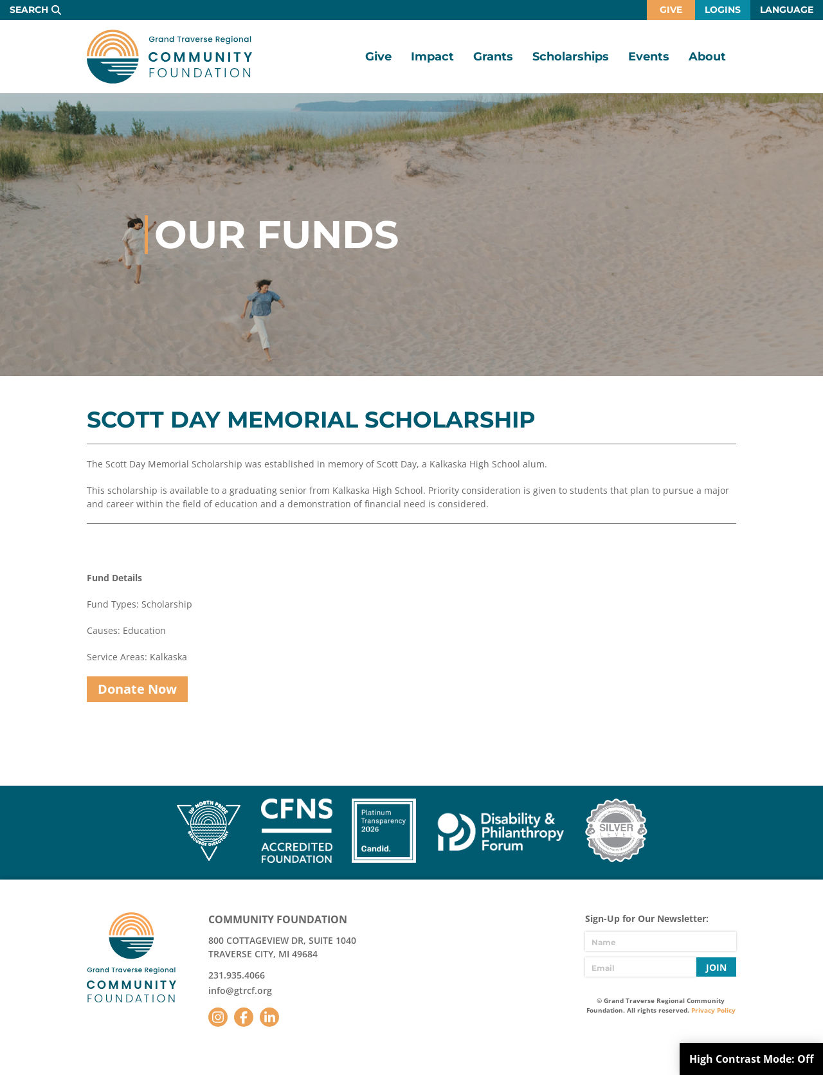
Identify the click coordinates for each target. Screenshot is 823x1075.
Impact (432, 57)
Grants (493, 57)
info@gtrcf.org (240, 990)
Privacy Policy (713, 1010)
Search (29, 9)
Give (671, 9)
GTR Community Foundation (169, 57)
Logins (723, 9)
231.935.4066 (236, 975)
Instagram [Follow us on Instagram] (218, 1017)
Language (786, 9)
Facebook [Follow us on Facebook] (243, 1017)
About (707, 57)
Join (716, 967)
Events (648, 57)
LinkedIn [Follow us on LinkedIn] (269, 1017)
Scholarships (570, 57)
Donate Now (137, 689)
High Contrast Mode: (751, 1059)
